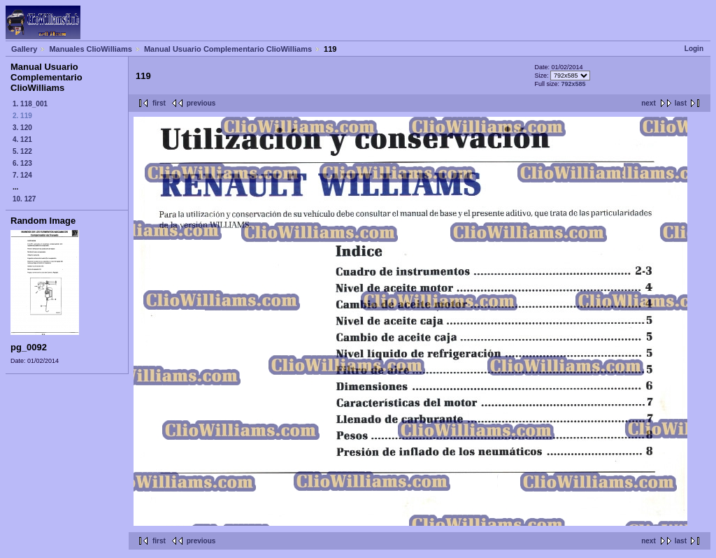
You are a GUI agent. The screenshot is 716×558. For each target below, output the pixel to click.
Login (694, 48)
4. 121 (22, 139)
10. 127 (24, 199)
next (648, 103)
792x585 (573, 83)
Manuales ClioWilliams (90, 49)
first (159, 103)
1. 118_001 (30, 104)
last (681, 103)
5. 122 (22, 151)
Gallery (24, 49)
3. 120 (22, 127)
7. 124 (22, 175)
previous (201, 103)
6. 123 (22, 163)
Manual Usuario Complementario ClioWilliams (228, 49)
